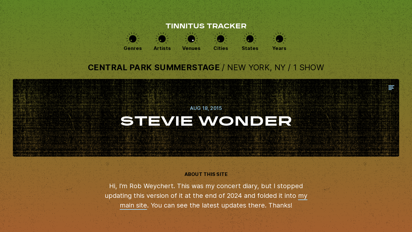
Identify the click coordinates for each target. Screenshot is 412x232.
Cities (220, 48)
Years (279, 48)
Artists (162, 48)
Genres (133, 48)
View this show (206, 118)
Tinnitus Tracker (206, 27)
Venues (191, 48)
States (250, 48)
